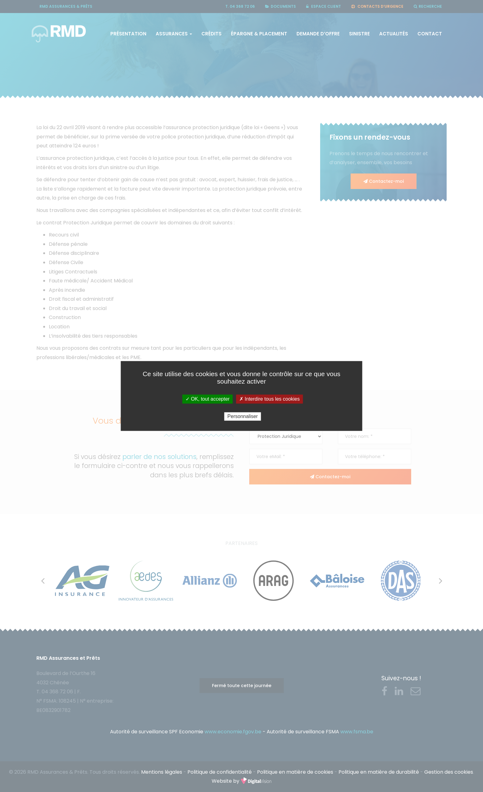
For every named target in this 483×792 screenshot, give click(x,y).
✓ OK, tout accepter (208, 399)
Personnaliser (243, 416)
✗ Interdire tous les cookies (269, 399)
